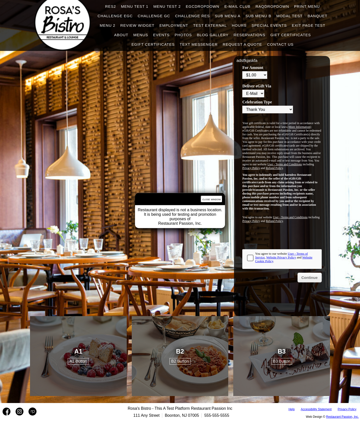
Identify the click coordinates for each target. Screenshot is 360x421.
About (121, 35)
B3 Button (281, 361)
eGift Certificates (153, 44)
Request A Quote (242, 44)
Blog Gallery (213, 35)
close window (211, 199)
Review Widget (137, 25)
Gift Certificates (290, 35)
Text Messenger (199, 44)
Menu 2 (108, 25)
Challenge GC (154, 16)
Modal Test (289, 16)
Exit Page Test (308, 25)
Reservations (249, 35)
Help (291, 409)
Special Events (269, 25)
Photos (183, 35)
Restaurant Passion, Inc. (342, 417)
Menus (140, 35)
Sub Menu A (227, 16)
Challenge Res (192, 16)
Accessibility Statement (316, 409)
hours (239, 25)
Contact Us (280, 44)
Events (161, 35)
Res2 (110, 6)
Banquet (318, 16)
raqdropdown (272, 6)
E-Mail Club (237, 6)
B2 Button (180, 361)
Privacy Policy (347, 409)
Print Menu (307, 6)
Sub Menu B (258, 16)
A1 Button (78, 361)
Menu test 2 (167, 6)
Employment (174, 25)
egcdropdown (202, 6)
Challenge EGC (115, 16)
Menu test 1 (134, 6)
